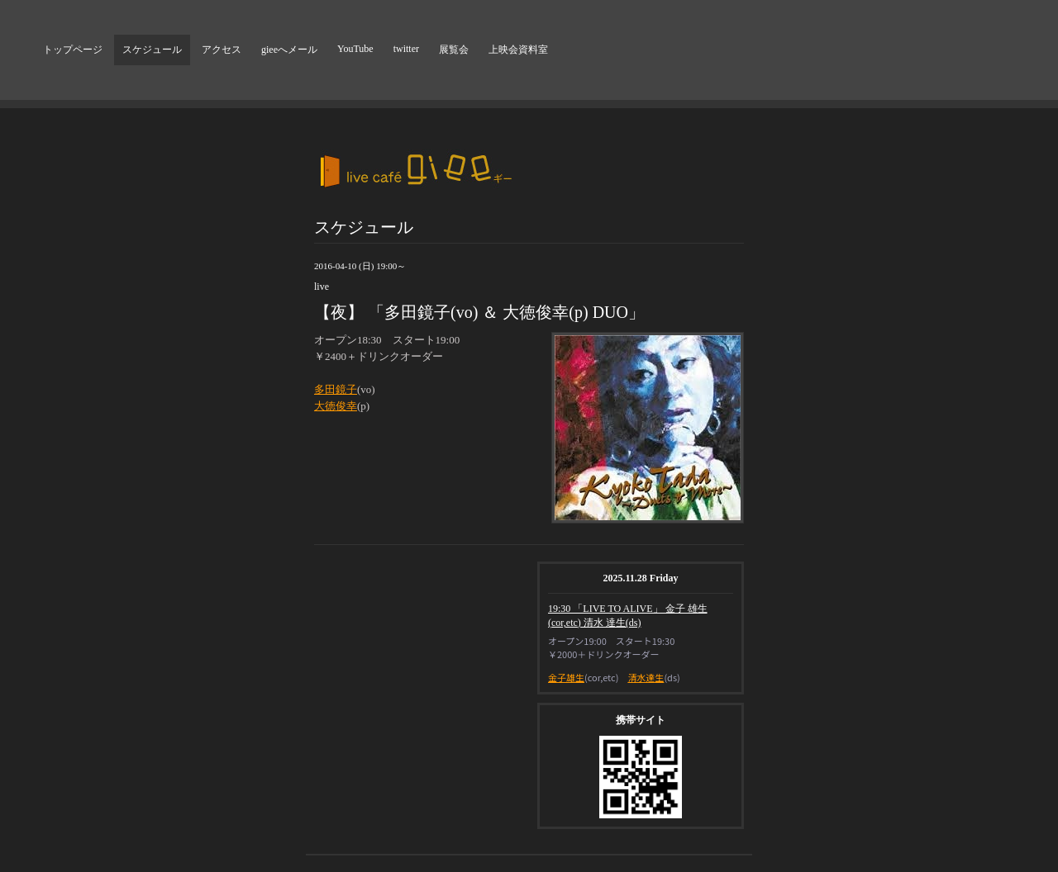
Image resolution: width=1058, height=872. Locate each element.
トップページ (72, 49)
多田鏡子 (335, 389)
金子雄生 (566, 677)
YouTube (355, 48)
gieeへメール (289, 49)
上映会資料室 (518, 49)
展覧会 (454, 49)
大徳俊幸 (335, 406)
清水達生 (645, 677)
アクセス (221, 49)
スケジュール (152, 49)
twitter (406, 48)
